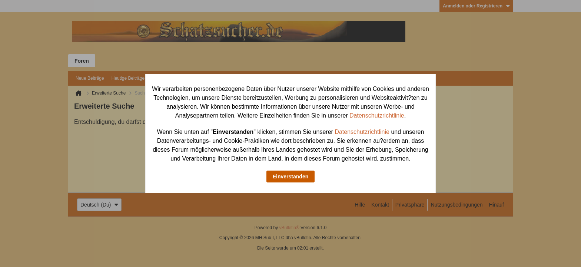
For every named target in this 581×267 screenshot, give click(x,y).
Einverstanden (290, 176)
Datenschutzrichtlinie (376, 115)
